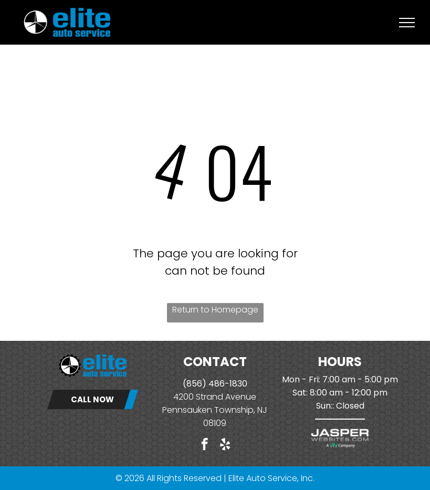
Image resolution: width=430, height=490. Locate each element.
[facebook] (204, 445)
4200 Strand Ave (206, 397)
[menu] (407, 22)
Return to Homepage (215, 310)
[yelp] (225, 445)
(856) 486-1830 (215, 384)
